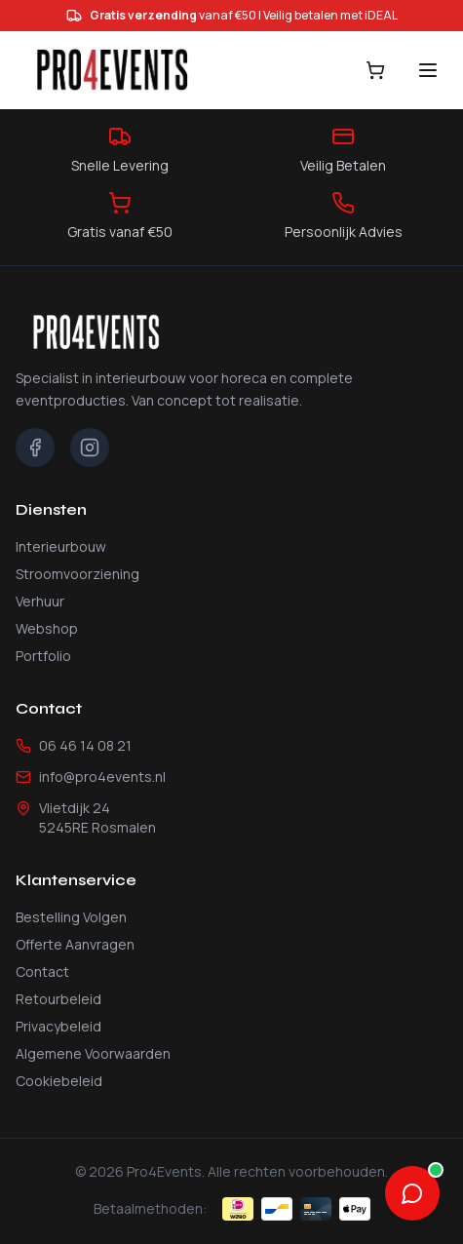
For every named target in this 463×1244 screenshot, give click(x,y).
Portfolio (43, 655)
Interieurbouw (61, 546)
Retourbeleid (58, 999)
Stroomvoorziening (77, 573)
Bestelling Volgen (71, 917)
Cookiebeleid (59, 1080)
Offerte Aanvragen (75, 944)
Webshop (47, 628)
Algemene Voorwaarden (93, 1053)
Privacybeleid (58, 1026)
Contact (42, 971)
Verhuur (40, 601)
